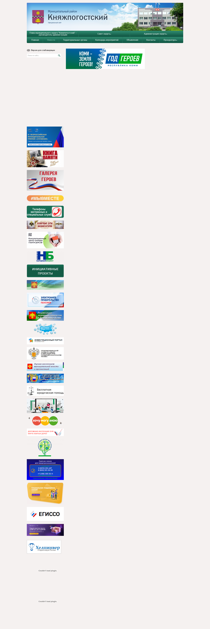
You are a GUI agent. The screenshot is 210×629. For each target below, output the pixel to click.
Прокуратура (170, 40)
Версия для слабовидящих (41, 50)
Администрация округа (155, 33)
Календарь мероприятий (106, 40)
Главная (35, 40)
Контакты (150, 40)
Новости (51, 40)
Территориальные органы (75, 40)
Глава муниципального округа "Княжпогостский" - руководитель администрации (53, 33)
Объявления (132, 40)
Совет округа (104, 33)
